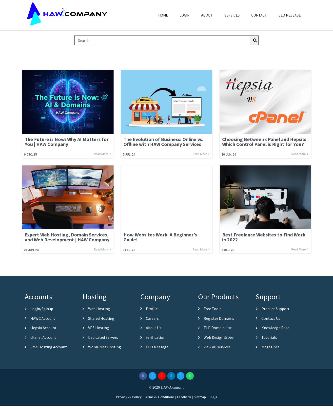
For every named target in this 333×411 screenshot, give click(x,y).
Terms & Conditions (159, 397)
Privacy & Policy (128, 397)
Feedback (184, 397)
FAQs (212, 397)
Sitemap (200, 397)
